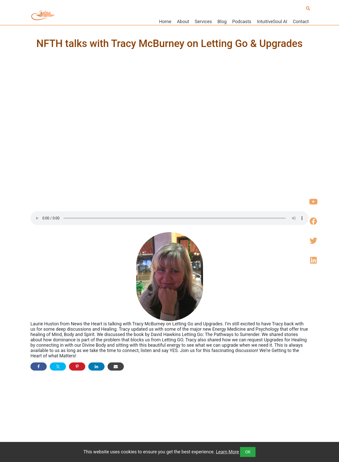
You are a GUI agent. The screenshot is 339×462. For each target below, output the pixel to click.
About (183, 21)
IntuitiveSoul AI (272, 21)
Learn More (227, 451)
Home (165, 21)
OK (247, 452)
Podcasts (241, 21)
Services (203, 21)
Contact (301, 21)
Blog (222, 21)
